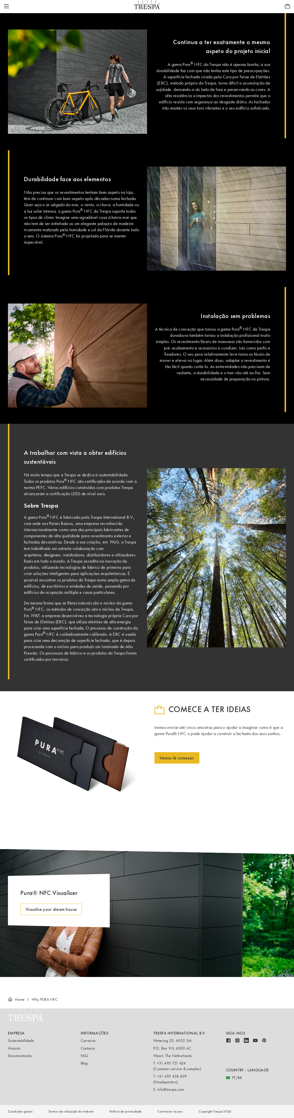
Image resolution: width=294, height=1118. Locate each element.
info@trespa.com (170, 1089)
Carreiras (88, 1040)
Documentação (20, 1055)
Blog (84, 1063)
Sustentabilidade (21, 1040)
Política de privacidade (126, 1111)
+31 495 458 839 (172, 1076)
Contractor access (170, 1111)
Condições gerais (20, 1111)
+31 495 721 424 (171, 1063)
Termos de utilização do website (71, 1111)
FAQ (84, 1055)
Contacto (88, 1048)
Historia (14, 1048)
